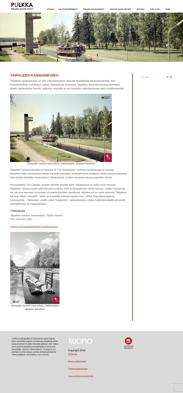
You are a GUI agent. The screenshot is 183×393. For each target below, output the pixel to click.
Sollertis (72, 354)
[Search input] (153, 77)
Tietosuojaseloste (78, 368)
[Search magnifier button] (171, 77)
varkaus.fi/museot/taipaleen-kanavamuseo (34, 226)
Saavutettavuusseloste (81, 376)
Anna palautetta (77, 361)
